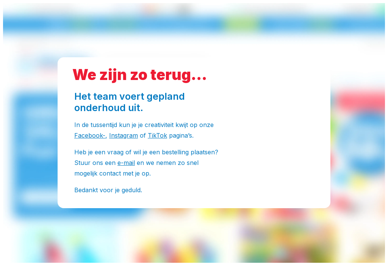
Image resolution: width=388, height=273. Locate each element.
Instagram (123, 135)
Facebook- (89, 135)
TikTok (157, 135)
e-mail (126, 162)
